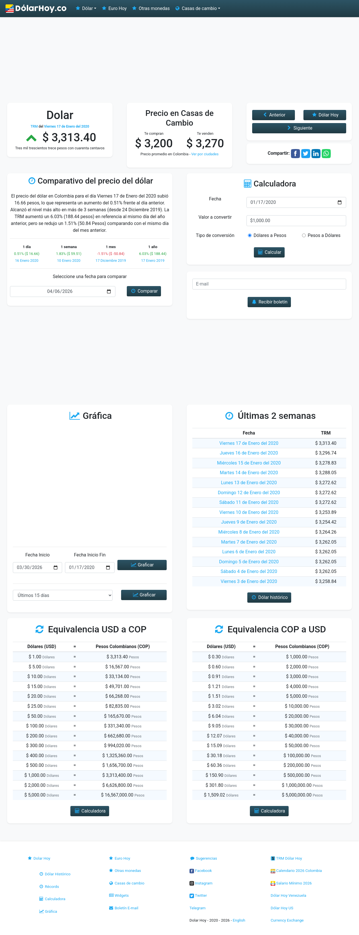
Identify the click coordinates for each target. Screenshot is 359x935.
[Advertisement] (179, 60)
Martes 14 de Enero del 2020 (249, 472)
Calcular (269, 252)
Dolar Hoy (38, 858)
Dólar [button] (84, 8)
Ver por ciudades (205, 154)
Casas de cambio (126, 883)
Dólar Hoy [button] (324, 115)
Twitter (198, 895)
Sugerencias (203, 858)
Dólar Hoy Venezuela (288, 895)
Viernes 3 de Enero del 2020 (249, 581)
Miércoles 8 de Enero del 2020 (248, 532)
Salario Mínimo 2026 (291, 883)
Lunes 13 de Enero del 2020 (249, 482)
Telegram (197, 908)
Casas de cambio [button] (195, 8)
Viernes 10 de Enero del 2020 (248, 512)
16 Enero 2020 (26, 260)
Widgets (118, 895)
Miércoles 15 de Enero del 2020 (249, 463)
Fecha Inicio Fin (89, 555)
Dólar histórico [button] (269, 597)
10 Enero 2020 (68, 260)
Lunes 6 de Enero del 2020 (249, 551)
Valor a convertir (215, 217)
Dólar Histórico (54, 874)
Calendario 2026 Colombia (296, 870)
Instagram (201, 883)
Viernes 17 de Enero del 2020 (248, 443)
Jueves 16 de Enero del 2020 (249, 453)
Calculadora (51, 898)
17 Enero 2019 (152, 260)
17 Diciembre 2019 (110, 260)
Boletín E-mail (123, 908)
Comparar (144, 291)
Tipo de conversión (215, 235)
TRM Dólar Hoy (286, 858)
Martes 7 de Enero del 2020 (249, 542)
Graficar (142, 565)
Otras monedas (150, 8)
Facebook (200, 870)
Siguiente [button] (299, 128)
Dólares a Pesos (270, 235)
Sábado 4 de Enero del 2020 (249, 571)
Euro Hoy (114, 8)
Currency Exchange (287, 920)
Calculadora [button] (89, 811)
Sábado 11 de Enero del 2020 (249, 502)
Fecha (215, 199)
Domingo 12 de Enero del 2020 (249, 492)
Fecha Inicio (37, 555)
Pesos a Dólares (324, 235)
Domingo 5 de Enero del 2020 (249, 561)
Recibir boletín (269, 302)
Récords (48, 886)
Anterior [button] (273, 115)
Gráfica (47, 911)
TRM (34, 126)
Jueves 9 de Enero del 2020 (249, 522)
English (239, 920)
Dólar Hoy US (282, 908)
